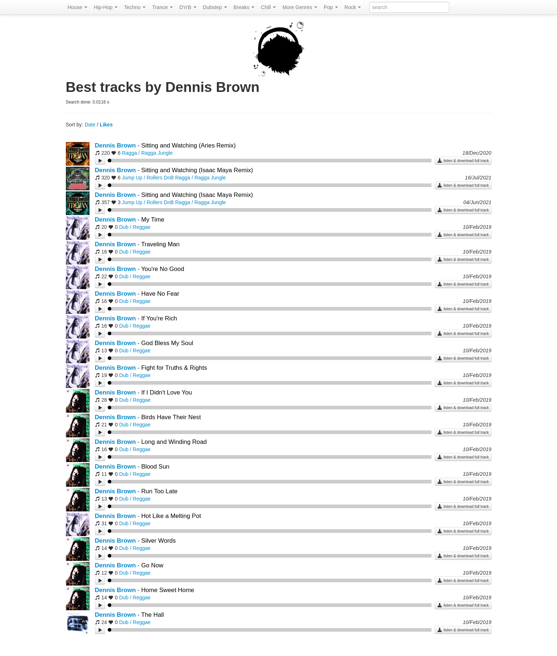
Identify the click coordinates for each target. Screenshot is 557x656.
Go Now (152, 565)
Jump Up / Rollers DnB (148, 178)
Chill (268, 7)
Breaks (244, 7)
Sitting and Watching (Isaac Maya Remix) (197, 170)
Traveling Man (160, 244)
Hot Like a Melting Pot (171, 516)
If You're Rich (159, 318)
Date (90, 124)
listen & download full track (463, 160)
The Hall (152, 614)
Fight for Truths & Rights (174, 367)
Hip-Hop (106, 7)
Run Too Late (159, 491)
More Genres (299, 7)
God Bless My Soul (167, 343)
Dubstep (215, 7)
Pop (331, 7)
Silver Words (158, 540)
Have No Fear (160, 293)
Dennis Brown (115, 145)
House (77, 7)
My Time (152, 219)
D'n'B (187, 7)
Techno (135, 7)
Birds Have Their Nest (171, 417)
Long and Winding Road (174, 441)
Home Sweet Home (167, 590)
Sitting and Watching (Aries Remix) (188, 145)
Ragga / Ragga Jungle (147, 153)
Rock (353, 7)
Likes (106, 124)
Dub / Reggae (134, 227)
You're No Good (162, 269)
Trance (162, 7)
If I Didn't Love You (166, 392)
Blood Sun (155, 466)
